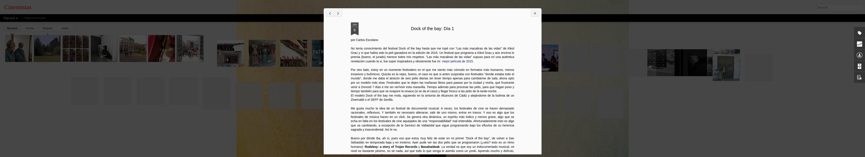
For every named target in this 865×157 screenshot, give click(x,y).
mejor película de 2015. (457, 61)
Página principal (34, 18)
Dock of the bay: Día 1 (432, 28)
